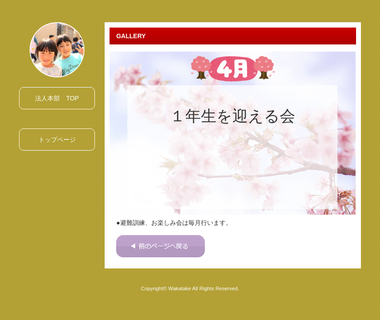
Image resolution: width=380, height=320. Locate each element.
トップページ (57, 139)
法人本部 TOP (57, 98)
